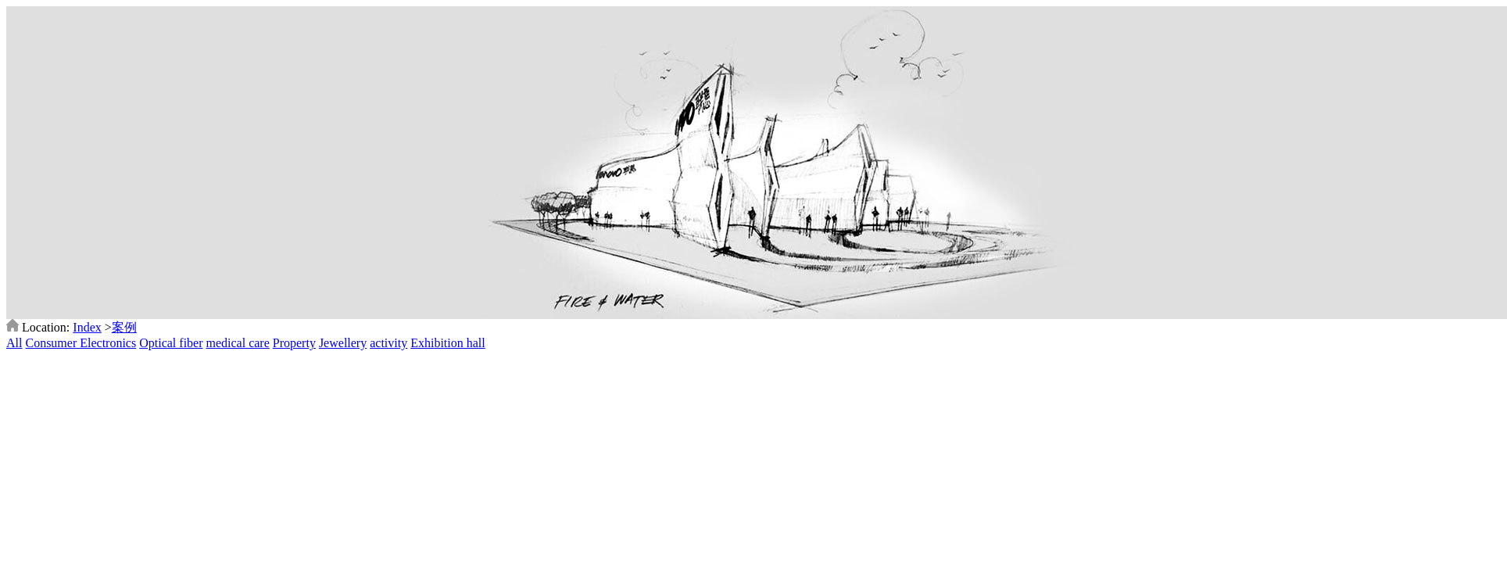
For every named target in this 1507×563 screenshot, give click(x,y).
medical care (238, 343)
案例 (124, 327)
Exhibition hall (447, 343)
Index (87, 327)
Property (294, 343)
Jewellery (343, 343)
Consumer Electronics (80, 343)
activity (388, 343)
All (14, 343)
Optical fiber (170, 343)
